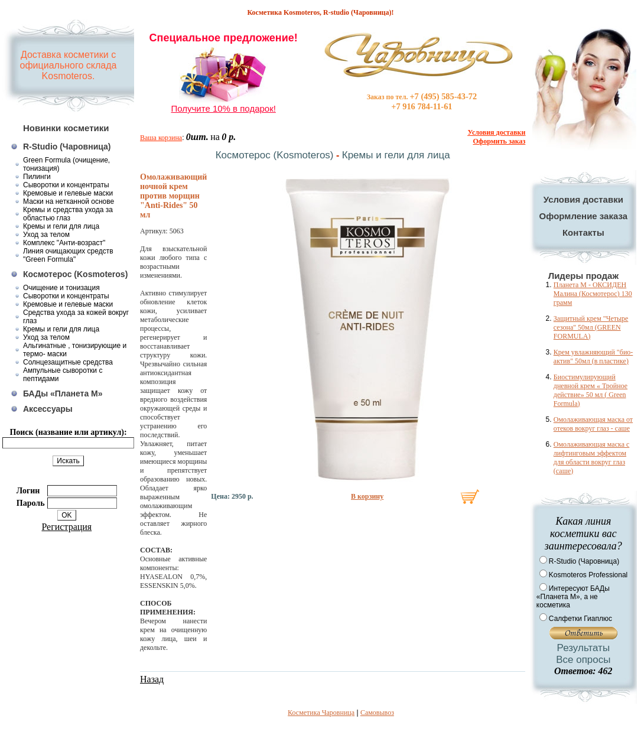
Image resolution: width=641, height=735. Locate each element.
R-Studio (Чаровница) (67, 146)
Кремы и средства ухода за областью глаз (68, 214)
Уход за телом (46, 234)
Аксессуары (48, 409)
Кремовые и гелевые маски (68, 193)
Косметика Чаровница (321, 712)
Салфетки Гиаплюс (580, 618)
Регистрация (66, 527)
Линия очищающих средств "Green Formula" (68, 255)
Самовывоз (377, 712)
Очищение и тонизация (61, 288)
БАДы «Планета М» (63, 393)
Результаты (583, 647)
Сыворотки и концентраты (66, 185)
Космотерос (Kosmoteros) (75, 274)
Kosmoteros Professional (588, 575)
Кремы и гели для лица (61, 226)
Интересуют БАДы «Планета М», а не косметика (573, 596)
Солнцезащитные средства (68, 362)
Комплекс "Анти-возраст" (64, 243)
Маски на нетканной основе (68, 201)
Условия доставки (583, 199)
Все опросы (583, 659)
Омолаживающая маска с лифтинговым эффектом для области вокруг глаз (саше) (591, 457)
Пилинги (37, 177)
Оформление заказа (583, 216)
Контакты (583, 232)
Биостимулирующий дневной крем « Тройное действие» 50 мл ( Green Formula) (590, 390)
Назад (152, 679)
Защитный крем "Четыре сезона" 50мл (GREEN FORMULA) (591, 327)
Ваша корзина (161, 138)
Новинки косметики (66, 128)
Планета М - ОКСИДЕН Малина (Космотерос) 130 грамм (593, 294)
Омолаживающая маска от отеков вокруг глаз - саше (593, 423)
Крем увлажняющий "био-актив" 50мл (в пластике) (593, 356)
